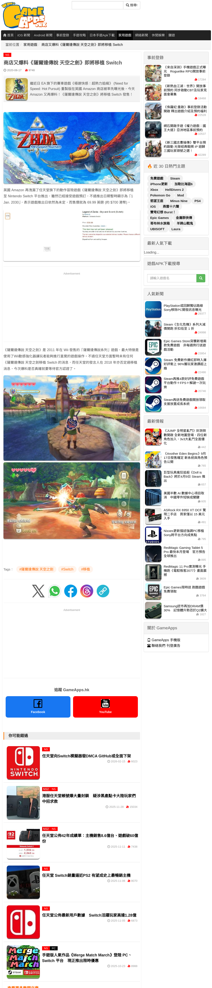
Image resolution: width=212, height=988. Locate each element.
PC (54, 948)
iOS (153, 206)
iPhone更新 (159, 184)
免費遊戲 (157, 178)
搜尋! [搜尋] (131, 5)
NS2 (46, 789)
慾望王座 (157, 201)
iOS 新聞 (23, 35)
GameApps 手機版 (163, 640)
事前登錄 (62, 35)
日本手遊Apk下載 (102, 35)
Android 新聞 (43, 35)
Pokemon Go (160, 195)
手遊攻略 (79, 35)
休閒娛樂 (158, 35)
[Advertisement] (71, 306)
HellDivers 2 (174, 189)
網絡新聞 (141, 35)
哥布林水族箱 (160, 223)
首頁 (8, 35)
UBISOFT (157, 229)
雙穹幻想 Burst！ (163, 212)
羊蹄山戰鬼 (185, 223)
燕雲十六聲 (171, 206)
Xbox (154, 189)
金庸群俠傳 (184, 218)
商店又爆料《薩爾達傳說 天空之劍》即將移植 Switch (82, 45)
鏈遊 (171, 35)
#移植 (85, 569)
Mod (180, 195)
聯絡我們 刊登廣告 (163, 645)
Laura (175, 229)
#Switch (67, 569)
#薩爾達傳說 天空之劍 (36, 569)
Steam (175, 178)
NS (7, 54)
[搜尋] (97, 5)
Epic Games (160, 218)
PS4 (197, 201)
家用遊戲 (124, 35)
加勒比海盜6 (183, 184)
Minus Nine (179, 201)
